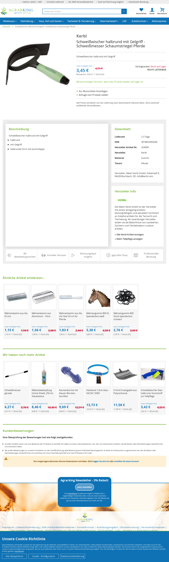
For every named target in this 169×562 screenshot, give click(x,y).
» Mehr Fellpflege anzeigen (129, 238)
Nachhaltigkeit (105, 530)
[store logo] (17, 10)
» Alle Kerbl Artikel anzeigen (129, 234)
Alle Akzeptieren (14, 556)
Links (118, 530)
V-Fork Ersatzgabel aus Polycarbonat (125, 392)
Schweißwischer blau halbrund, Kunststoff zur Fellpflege (151, 393)
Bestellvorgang (35, 530)
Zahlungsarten (17, 530)
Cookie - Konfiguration (43, 556)
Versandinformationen (153, 527)
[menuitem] (9, 21)
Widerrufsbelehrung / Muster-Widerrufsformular (70, 530)
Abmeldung (72, 493)
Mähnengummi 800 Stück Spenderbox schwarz (123, 316)
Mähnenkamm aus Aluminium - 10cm (41, 315)
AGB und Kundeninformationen (58, 527)
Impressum (8, 527)
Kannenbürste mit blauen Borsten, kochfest (68, 393)
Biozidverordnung (129, 527)
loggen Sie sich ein (101, 461)
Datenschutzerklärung (28, 527)
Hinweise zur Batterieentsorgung (140, 530)
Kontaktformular (85, 527)
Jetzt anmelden (84, 487)
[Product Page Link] (16, 308)
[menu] (84, 21)
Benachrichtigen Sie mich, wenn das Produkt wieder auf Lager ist (109, 81)
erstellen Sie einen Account (126, 461)
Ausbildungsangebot (107, 527)
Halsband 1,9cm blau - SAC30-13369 (97, 392)
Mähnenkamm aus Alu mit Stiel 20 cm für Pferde (70, 316)
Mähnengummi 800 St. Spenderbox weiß (98, 315)
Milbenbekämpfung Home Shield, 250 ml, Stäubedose (42, 393)
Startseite (6, 26)
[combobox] (84, 11)
